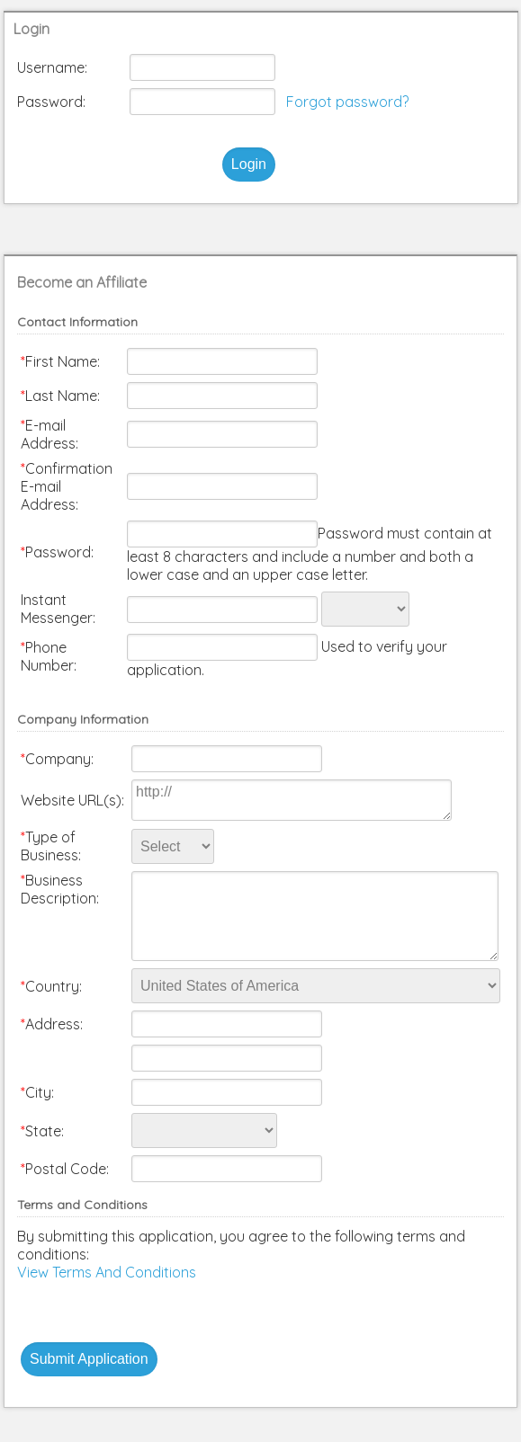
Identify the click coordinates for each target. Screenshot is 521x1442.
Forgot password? (347, 102)
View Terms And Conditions (106, 1272)
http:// (291, 800)
